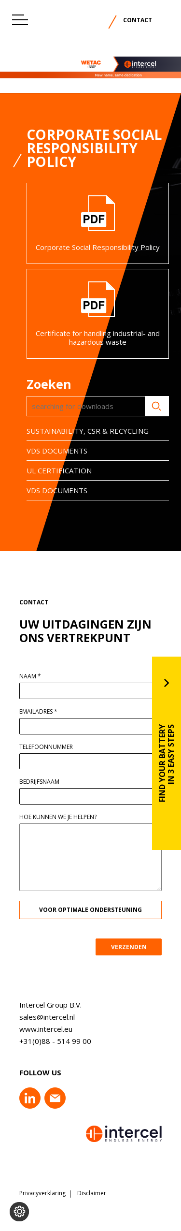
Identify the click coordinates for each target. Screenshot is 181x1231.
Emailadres (45, 712)
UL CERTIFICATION (52, 470)
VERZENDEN (135, 947)
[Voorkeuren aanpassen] (19, 1211)
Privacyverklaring (42, 1193)
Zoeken (151, 406)
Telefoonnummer (52, 747)
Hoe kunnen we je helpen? (64, 817)
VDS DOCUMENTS (50, 450)
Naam (36, 676)
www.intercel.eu (39, 1029)
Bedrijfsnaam (46, 782)
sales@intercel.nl (41, 1017)
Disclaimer (91, 1193)
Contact (137, 20)
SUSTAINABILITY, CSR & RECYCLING (81, 431)
